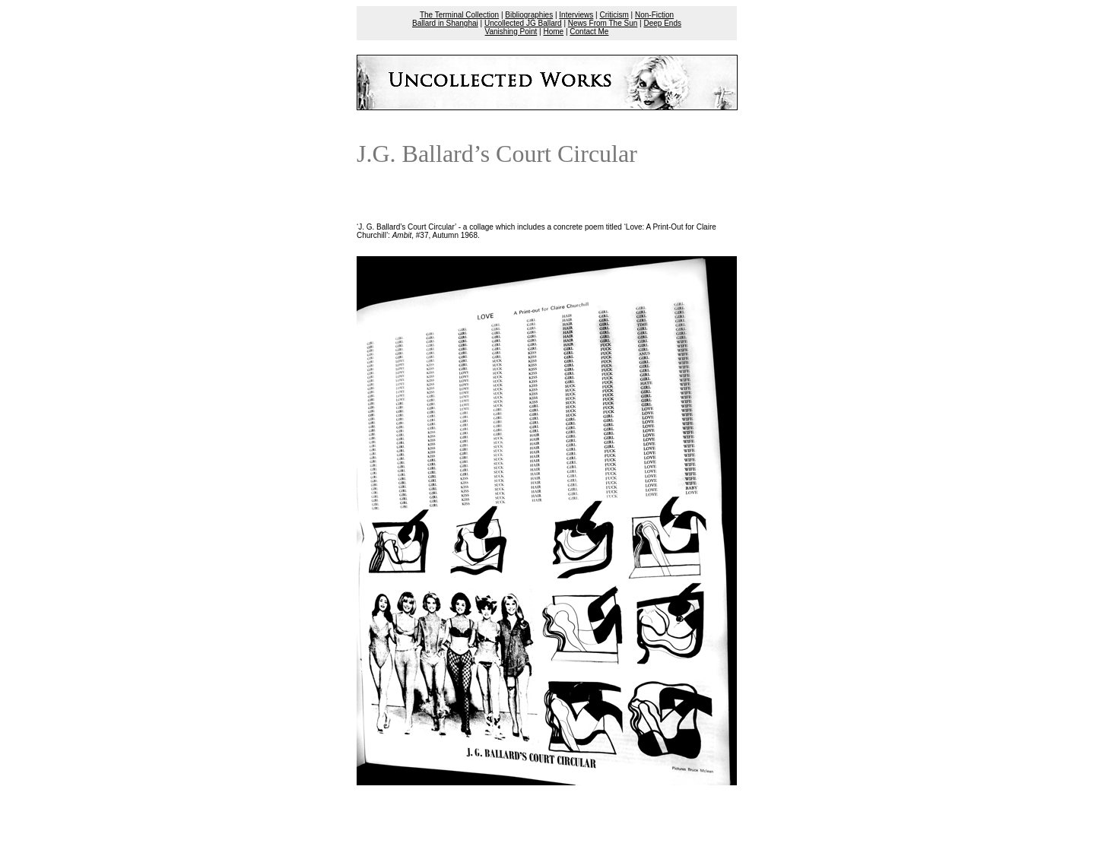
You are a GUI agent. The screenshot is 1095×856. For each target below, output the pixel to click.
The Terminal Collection (459, 15)
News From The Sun (603, 23)
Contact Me (589, 31)
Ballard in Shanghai (445, 23)
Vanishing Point (511, 31)
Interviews (576, 15)
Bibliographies (529, 15)
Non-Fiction (654, 15)
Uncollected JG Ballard (523, 23)
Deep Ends (662, 23)
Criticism (614, 15)
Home (553, 31)
